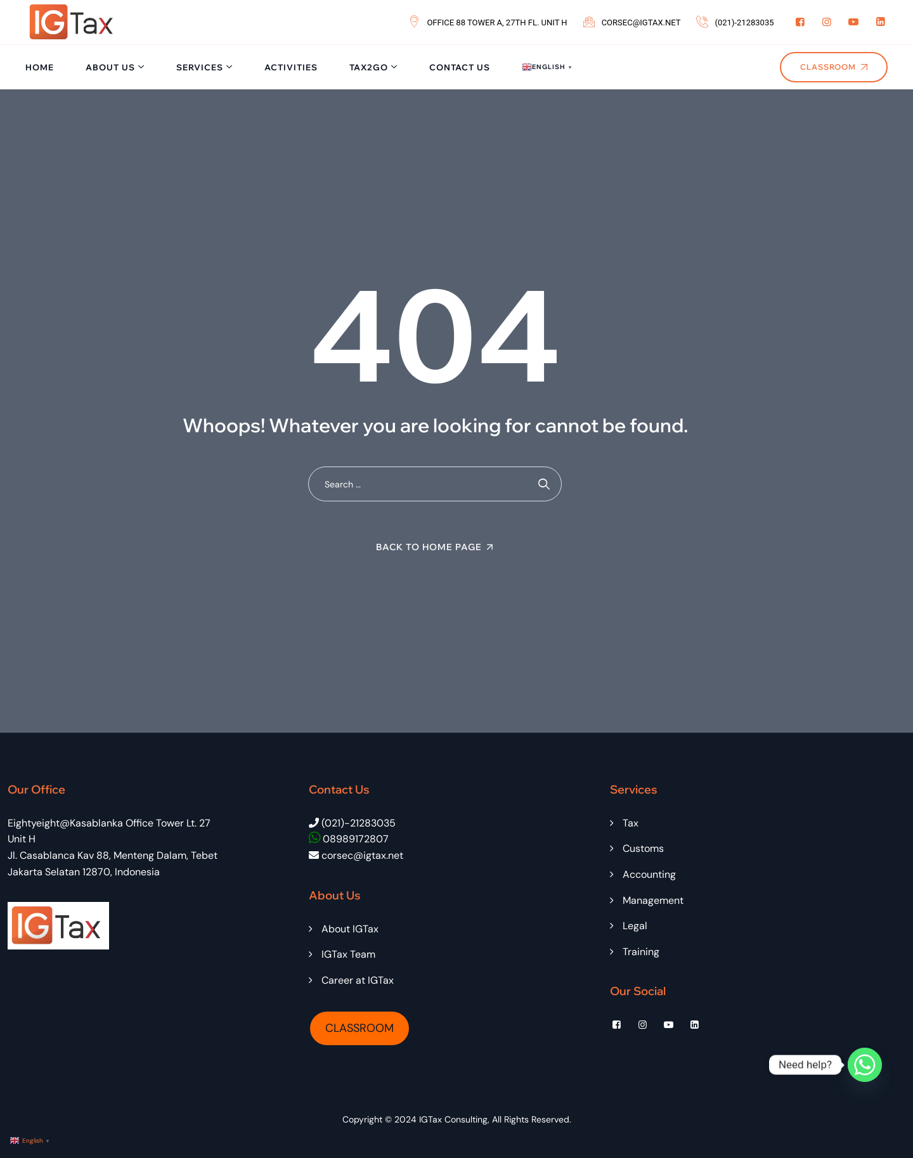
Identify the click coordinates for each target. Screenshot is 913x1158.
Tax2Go (368, 67)
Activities (291, 67)
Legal (635, 925)
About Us (110, 67)
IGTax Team (348, 954)
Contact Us (459, 67)
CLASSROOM (359, 1028)
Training (641, 951)
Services (199, 67)
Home (39, 67)
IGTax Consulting (453, 1119)
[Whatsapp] (865, 1065)
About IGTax (350, 929)
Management (653, 900)
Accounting (649, 874)
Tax (630, 823)
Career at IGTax (357, 980)
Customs (643, 848)
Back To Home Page (429, 547)
